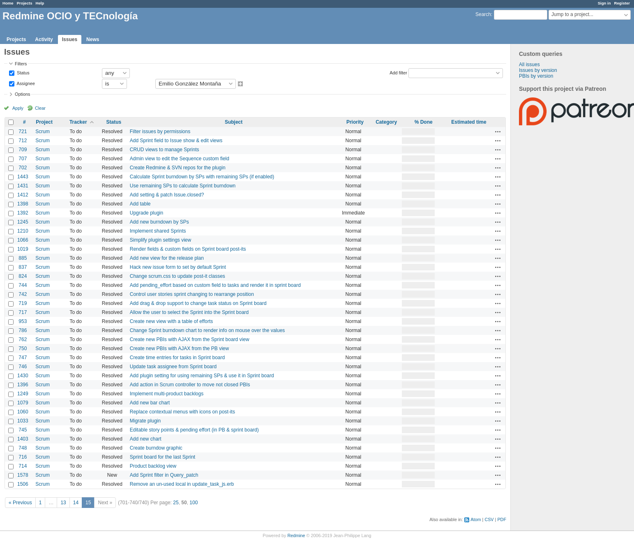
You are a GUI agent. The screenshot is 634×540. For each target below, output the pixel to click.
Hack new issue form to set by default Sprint (178, 267)
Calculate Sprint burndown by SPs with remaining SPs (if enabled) (202, 177)
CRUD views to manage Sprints (164, 149)
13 (63, 502)
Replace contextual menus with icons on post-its (182, 412)
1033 (22, 421)
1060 (22, 412)
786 (22, 330)
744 (22, 285)
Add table (140, 204)
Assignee (25, 83)
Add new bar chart (150, 403)
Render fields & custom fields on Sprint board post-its (188, 249)
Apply (17, 108)
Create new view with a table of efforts (171, 321)
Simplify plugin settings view (160, 240)
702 (22, 168)
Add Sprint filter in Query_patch (164, 475)
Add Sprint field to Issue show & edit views (176, 140)
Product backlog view (153, 466)
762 (22, 339)
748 (22, 448)
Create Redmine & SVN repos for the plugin (178, 168)
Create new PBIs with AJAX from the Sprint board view (189, 339)
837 (22, 267)
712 (22, 140)
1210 (22, 231)
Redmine (296, 535)
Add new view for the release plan (167, 258)
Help (40, 3)
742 (22, 294)
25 (175, 502)
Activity (44, 39)
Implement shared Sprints (158, 231)
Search (483, 14)
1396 (22, 385)
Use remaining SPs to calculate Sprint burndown (182, 186)
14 (75, 502)
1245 (22, 222)
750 (22, 348)
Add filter (398, 72)
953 (22, 321)
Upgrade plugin (146, 213)
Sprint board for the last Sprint (162, 457)
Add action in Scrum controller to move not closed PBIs (190, 385)
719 (22, 303)
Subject (233, 122)
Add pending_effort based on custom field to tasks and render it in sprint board (215, 285)
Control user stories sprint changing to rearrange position (192, 294)
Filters (21, 63)
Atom (475, 519)
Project (44, 122)
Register (622, 3)
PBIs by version (536, 76)
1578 (22, 475)
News (92, 39)
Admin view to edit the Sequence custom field (179, 159)
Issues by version (538, 70)
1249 (22, 394)
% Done (424, 122)
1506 (22, 484)
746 (22, 366)
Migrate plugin (145, 421)
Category (386, 122)
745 (22, 430)
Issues (69, 39)
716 (22, 457)
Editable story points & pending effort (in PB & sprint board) (194, 430)
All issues (529, 64)
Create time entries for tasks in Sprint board (177, 357)
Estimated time (468, 122)
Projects (24, 3)
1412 (22, 195)
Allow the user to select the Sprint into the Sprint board (189, 312)
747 (22, 357)
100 (193, 502)
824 (22, 276)
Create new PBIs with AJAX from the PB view (179, 348)
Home (8, 3)
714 (22, 466)
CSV (488, 519)
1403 (22, 439)
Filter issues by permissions (160, 131)
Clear (40, 108)
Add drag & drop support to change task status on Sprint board (198, 303)
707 (22, 159)
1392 (22, 213)
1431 (22, 186)
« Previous (20, 502)
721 (22, 131)
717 (22, 312)
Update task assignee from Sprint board (173, 366)
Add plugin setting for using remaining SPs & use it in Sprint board (202, 375)
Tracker (78, 122)
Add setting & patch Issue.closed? (167, 195)
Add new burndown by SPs (159, 222)
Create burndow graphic (156, 448)
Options (22, 94)
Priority (355, 122)
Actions (498, 131)
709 (22, 149)
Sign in (604, 3)
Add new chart (145, 439)
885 (22, 258)
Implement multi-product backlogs (166, 394)
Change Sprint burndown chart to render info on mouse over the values (207, 330)
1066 (22, 240)
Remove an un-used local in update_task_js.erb (182, 484)
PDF (501, 519)
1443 (22, 177)
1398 (22, 204)
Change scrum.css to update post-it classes (177, 276)
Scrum (42, 131)
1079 (22, 403)
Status (23, 72)
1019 (22, 249)
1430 (22, 375)
